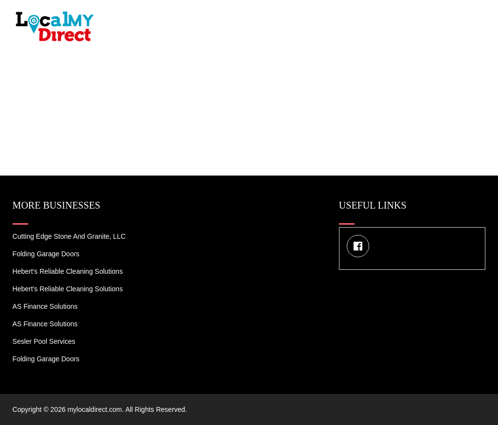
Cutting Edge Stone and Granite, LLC (69, 236)
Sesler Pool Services (44, 341)
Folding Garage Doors (46, 254)
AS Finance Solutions (45, 306)
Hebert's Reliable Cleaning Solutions (68, 271)
